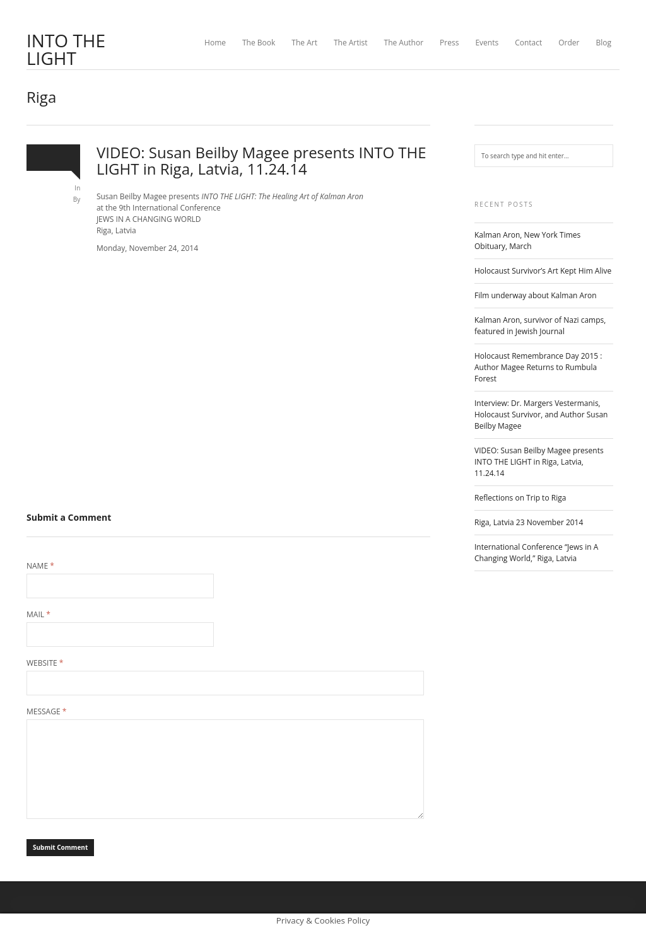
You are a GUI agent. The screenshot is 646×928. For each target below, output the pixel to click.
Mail (38, 614)
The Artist (351, 42)
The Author (404, 42)
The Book (258, 42)
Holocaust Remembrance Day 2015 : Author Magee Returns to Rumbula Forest (538, 367)
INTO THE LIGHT (65, 49)
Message (46, 712)
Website (44, 663)
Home (215, 42)
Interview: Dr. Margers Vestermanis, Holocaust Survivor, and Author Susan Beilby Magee (541, 414)
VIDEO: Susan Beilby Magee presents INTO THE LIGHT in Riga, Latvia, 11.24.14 (539, 461)
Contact (528, 42)
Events (486, 42)
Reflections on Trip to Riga (520, 497)
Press (449, 42)
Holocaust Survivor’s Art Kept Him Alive (542, 270)
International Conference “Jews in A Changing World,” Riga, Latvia (536, 553)
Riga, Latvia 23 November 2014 (528, 522)
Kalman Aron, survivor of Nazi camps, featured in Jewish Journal (540, 326)
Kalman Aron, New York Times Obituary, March (527, 240)
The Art (304, 42)
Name (40, 566)
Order (568, 42)
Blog (603, 42)
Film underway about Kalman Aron (535, 295)
